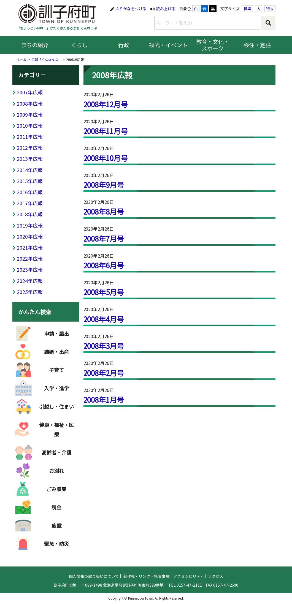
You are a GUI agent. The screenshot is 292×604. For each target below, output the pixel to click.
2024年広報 (30, 280)
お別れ (56, 474)
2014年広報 (30, 169)
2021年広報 (30, 247)
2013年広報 (30, 158)
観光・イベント (168, 45)
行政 (123, 45)
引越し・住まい (56, 410)
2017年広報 (30, 203)
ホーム (21, 59)
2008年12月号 (105, 104)
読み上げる (165, 8)
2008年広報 (30, 103)
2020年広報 (30, 236)
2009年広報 (30, 114)
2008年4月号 (103, 319)
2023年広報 (30, 269)
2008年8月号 (103, 211)
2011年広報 (30, 136)
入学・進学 (56, 391)
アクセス (215, 579)
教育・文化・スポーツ (212, 45)
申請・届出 (56, 337)
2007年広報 (30, 92)
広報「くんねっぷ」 (46, 59)
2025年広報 (30, 291)
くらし (79, 45)
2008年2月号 (103, 373)
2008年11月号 (105, 131)
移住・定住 (257, 45)
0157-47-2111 (189, 588)
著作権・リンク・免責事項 (146, 579)
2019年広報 (30, 225)
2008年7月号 (103, 238)
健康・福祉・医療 (56, 433)
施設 (56, 529)
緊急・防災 (56, 547)
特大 (270, 8)
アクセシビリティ (189, 579)
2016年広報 (30, 192)
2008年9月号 (103, 185)
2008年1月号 (103, 399)
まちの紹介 (34, 45)
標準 (247, 8)
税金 (56, 511)
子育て (56, 373)
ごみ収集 (56, 492)
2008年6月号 (103, 265)
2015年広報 (30, 181)
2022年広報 (30, 258)
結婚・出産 (56, 355)
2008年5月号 (103, 292)
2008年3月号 (103, 346)
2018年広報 (30, 214)
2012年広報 (30, 147)
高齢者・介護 (56, 456)
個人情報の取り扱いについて (94, 579)
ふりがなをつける (130, 8)
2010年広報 (30, 125)
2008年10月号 (105, 158)
